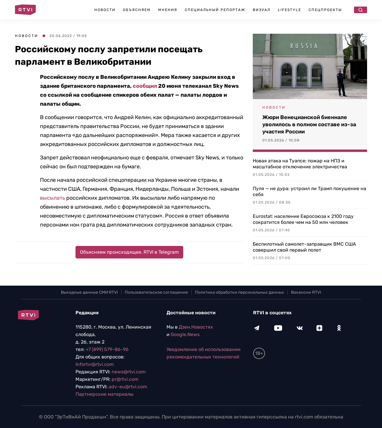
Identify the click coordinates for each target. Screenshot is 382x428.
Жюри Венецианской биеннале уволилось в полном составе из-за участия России (309, 124)
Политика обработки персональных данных (239, 292)
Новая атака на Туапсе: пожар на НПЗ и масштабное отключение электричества (300, 164)
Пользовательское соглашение (156, 292)
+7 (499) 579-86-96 (107, 349)
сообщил (145, 86)
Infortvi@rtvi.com (95, 364)
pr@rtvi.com (125, 379)
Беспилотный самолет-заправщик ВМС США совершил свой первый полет (304, 247)
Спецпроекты (325, 10)
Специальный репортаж (215, 10)
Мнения (167, 10)
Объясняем (137, 10)
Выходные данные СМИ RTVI (89, 292)
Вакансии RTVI (306, 292)
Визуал (261, 10)
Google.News (185, 334)
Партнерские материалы (104, 394)
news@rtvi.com (129, 372)
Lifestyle (289, 10)
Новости (104, 10)
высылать (52, 198)
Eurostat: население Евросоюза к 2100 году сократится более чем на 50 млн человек (303, 219)
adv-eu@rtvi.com (128, 386)
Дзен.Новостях (196, 327)
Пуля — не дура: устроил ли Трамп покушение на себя (309, 191)
